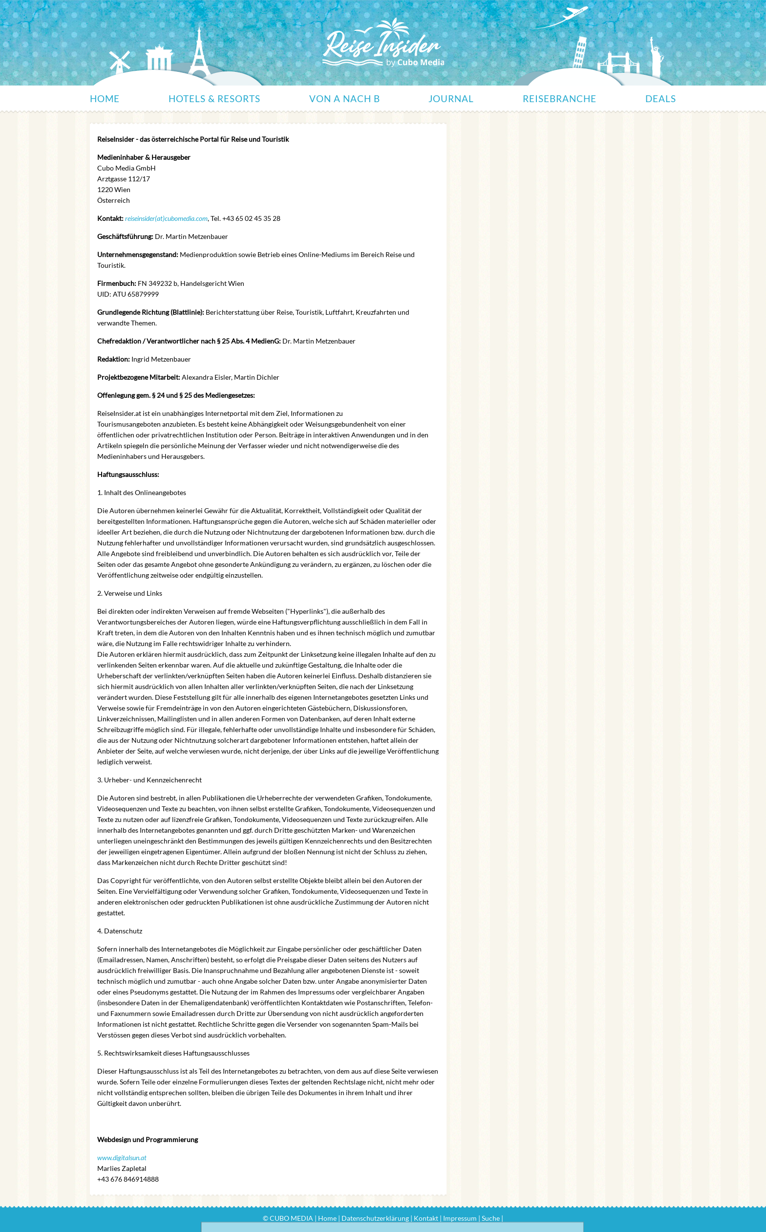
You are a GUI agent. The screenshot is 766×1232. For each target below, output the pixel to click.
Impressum (460, 1218)
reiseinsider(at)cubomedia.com (166, 218)
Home (105, 98)
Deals (660, 98)
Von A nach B (344, 98)
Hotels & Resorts (214, 98)
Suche (491, 1218)
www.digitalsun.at (122, 1157)
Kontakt (426, 1218)
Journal (451, 98)
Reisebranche (559, 98)
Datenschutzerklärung (375, 1218)
